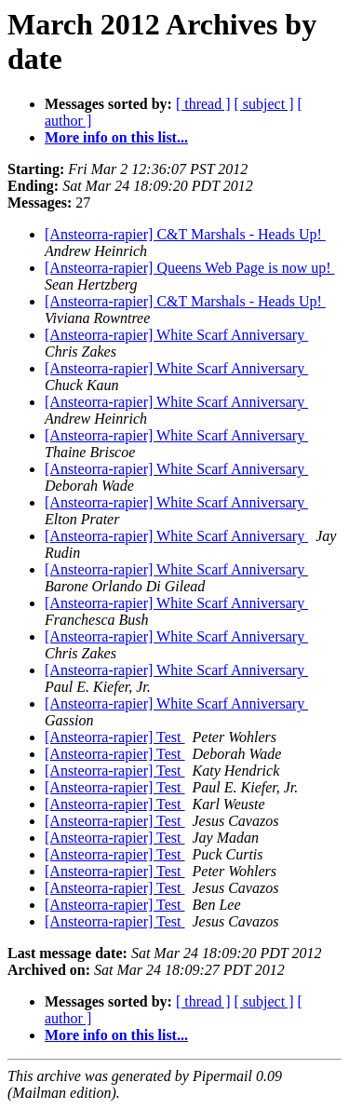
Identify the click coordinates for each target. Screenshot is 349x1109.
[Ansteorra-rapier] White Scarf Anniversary (176, 335)
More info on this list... (116, 137)
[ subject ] (264, 104)
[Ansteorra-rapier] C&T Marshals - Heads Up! (185, 234)
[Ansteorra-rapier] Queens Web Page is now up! (190, 268)
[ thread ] (203, 104)
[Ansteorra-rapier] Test (115, 737)
